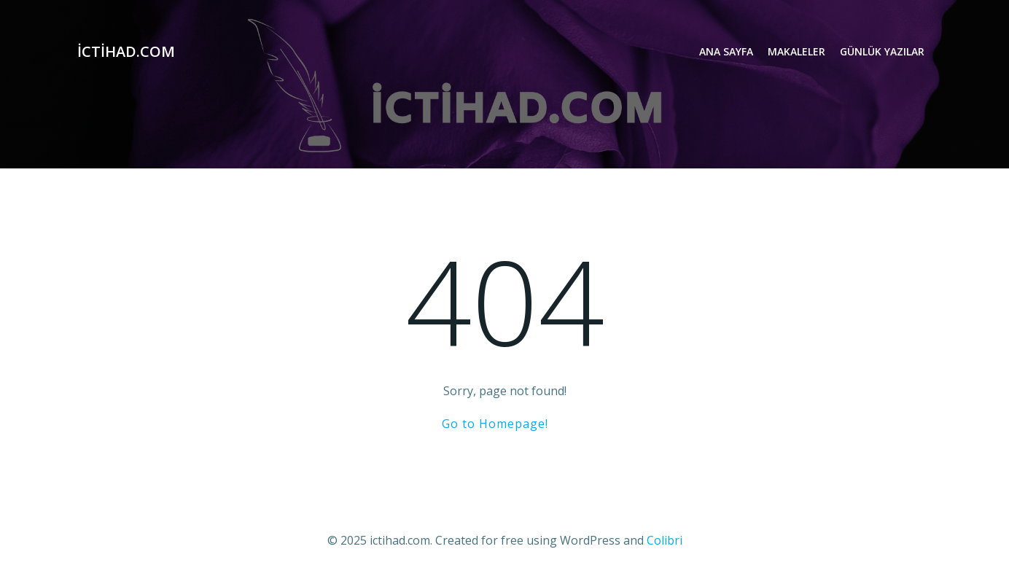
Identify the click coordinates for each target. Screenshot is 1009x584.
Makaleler (796, 51)
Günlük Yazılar (882, 51)
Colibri (664, 540)
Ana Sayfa (726, 51)
